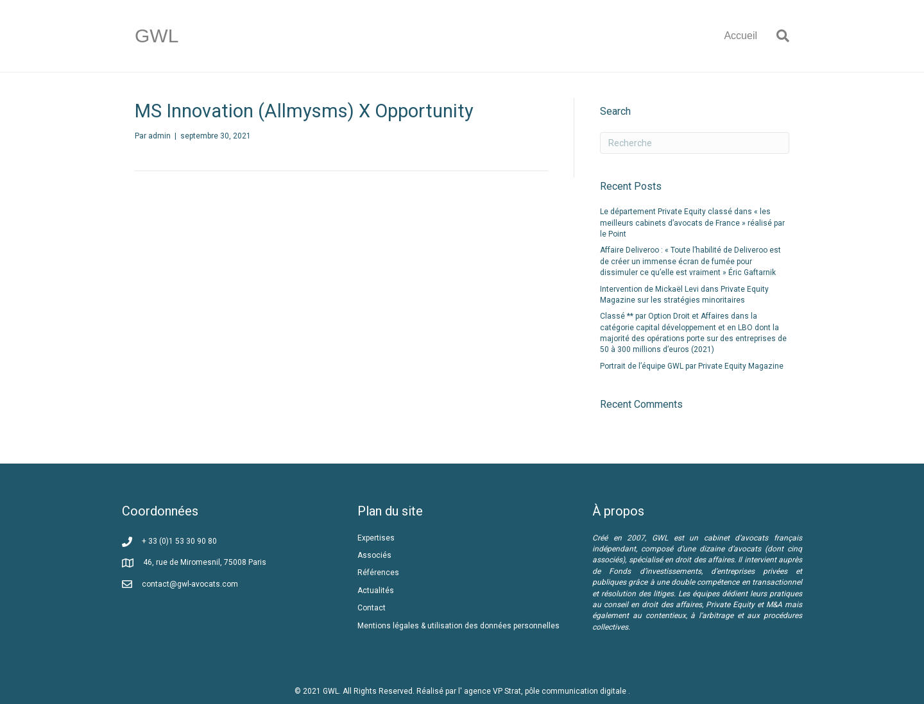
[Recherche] (778, 36)
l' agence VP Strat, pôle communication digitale (543, 691)
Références (379, 572)
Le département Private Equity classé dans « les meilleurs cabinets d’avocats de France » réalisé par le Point (692, 223)
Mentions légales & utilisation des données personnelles (458, 625)
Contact (371, 607)
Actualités (375, 590)
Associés (375, 555)
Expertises (376, 537)
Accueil (740, 35)
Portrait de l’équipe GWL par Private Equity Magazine (691, 366)
